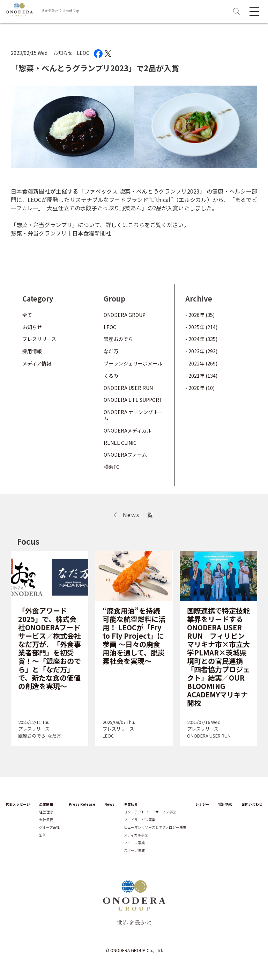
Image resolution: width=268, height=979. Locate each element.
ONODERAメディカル (127, 430)
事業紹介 (131, 804)
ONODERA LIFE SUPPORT (133, 399)
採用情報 (32, 351)
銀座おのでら (118, 338)
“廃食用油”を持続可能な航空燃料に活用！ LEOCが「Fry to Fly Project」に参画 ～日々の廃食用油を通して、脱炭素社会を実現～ (134, 635)
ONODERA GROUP (125, 314)
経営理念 (46, 812)
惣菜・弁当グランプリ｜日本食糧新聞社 (61, 233)
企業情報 (46, 804)
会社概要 (46, 820)
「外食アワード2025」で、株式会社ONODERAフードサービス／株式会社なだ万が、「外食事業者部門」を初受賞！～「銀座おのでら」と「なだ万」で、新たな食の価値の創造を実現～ (49, 648)
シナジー (202, 804)
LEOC (83, 52)
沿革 (42, 835)
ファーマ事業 (134, 843)
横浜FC (111, 466)
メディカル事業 (136, 835)
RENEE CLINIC (120, 442)
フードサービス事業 (139, 820)
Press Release (82, 804)
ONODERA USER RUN (128, 387)
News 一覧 (138, 514)
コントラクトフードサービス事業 (150, 812)
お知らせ (63, 52)
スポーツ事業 (134, 850)
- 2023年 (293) (201, 351)
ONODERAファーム (125, 454)
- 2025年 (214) (201, 327)
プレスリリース (39, 338)
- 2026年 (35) (200, 314)
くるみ (111, 375)
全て (27, 314)
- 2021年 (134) (201, 375)
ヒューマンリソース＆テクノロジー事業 (155, 827)
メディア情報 (36, 363)
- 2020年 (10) (200, 387)
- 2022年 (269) (201, 363)
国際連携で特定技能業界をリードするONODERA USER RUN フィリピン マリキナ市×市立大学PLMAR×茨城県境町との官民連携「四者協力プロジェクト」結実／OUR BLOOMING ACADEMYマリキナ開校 (218, 656)
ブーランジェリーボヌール (133, 363)
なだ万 (111, 351)
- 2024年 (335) (201, 338)
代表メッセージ (18, 804)
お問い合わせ (251, 804)
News (109, 804)
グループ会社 (49, 827)
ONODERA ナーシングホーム (133, 415)
